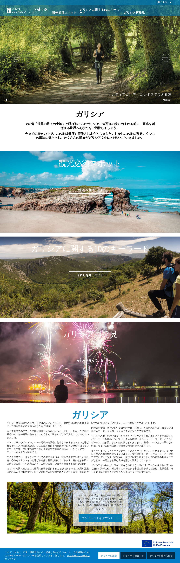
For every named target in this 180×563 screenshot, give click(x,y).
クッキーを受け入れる (161, 556)
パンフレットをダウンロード (149, 518)
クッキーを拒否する (133, 556)
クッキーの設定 (109, 556)
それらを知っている (90, 190)
